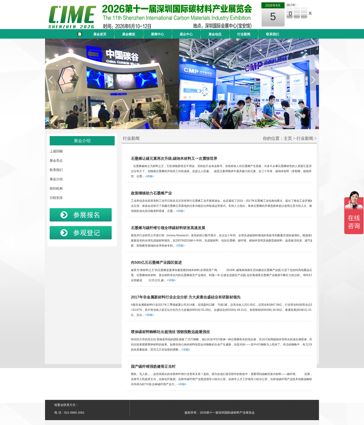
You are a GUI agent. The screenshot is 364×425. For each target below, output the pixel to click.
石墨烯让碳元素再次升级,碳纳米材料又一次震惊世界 (174, 159)
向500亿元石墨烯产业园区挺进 (156, 262)
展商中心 (157, 34)
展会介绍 (56, 179)
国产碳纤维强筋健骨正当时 (153, 366)
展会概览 (128, 34)
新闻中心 (265, 402)
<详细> (149, 176)
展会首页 (99, 34)
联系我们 (272, 34)
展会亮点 (56, 160)
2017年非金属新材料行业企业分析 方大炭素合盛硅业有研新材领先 (185, 297)
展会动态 (214, 34)
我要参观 (205, 402)
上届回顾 (56, 151)
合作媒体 (235, 402)
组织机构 (56, 188)
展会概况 (145, 402)
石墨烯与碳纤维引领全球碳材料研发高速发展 (168, 228)
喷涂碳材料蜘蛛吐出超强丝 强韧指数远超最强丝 (170, 332)
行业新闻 (243, 34)
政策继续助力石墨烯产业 (151, 193)
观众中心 (186, 34)
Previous (52, 80)
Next (312, 80)
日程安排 (56, 198)
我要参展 (175, 402)
